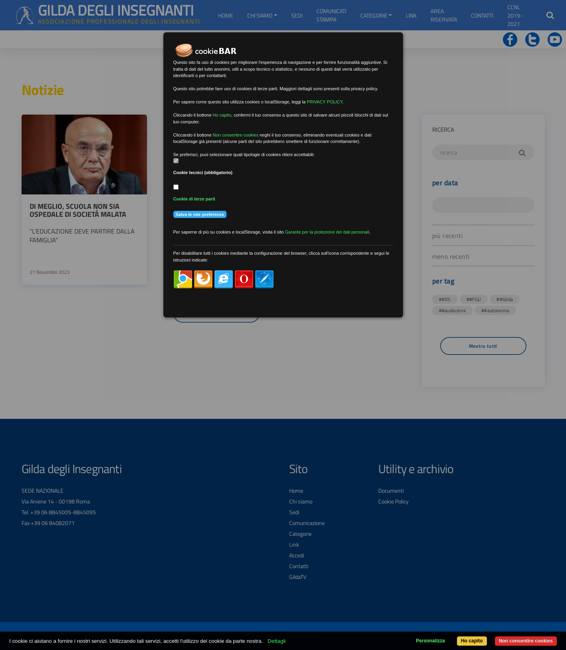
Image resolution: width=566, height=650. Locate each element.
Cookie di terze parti (194, 198)
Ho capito (472, 641)
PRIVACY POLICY (324, 101)
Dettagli (277, 641)
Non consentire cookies (526, 641)
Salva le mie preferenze (200, 214)
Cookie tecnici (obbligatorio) (203, 172)
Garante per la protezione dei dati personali (327, 232)
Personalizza (430, 641)
